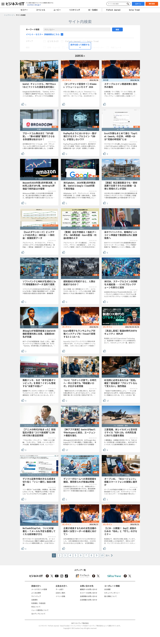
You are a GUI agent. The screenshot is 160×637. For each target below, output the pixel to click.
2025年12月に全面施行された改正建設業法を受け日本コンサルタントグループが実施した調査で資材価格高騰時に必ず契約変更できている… (120, 195)
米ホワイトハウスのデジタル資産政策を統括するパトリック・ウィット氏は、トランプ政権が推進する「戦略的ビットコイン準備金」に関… (120, 245)
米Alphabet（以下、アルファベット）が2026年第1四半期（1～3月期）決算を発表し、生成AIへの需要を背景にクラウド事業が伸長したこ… (79, 195)
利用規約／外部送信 (38, 603)
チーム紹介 (60, 589)
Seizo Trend (93, 41)
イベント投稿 (60, 596)
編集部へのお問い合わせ (88, 589)
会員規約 (34, 600)
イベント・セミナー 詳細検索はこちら (43, 34)
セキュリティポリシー (112, 593)
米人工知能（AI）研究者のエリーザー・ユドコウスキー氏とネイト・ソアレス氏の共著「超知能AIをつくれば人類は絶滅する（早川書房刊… (79, 291)
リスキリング (74, 10)
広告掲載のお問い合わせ (88, 600)
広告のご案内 (60, 593)
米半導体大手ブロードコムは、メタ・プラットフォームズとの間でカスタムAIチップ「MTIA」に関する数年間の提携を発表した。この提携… (39, 146)
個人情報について (110, 596)
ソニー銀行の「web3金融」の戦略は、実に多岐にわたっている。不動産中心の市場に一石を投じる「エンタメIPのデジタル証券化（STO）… (39, 491)
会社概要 (107, 589)
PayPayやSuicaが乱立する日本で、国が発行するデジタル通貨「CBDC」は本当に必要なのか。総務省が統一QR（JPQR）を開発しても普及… (80, 146)
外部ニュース (116, 47)
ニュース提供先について (40, 610)
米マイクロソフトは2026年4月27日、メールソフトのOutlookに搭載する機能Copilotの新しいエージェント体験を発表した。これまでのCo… (39, 541)
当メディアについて (38, 613)
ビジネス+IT (52, 41)
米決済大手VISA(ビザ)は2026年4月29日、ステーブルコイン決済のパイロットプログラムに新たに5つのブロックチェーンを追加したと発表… (120, 294)
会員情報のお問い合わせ (88, 596)
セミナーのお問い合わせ (88, 593)
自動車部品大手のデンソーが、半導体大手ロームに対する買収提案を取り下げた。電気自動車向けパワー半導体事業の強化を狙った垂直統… (79, 488)
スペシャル (40, 10)
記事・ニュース (53, 47)
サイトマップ (36, 596)
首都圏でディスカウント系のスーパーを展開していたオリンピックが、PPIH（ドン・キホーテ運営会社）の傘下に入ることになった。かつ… (39, 393)
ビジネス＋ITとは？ (34, 5)
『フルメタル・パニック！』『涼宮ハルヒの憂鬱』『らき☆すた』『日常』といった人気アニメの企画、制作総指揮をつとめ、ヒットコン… (39, 442)
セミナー (24, 10)
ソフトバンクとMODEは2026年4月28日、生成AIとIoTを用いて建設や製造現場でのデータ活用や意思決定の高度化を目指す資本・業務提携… (39, 291)
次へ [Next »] (108, 555)
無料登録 (152, 4)
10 (102, 555)
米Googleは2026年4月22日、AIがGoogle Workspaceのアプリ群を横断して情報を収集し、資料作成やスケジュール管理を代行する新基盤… (79, 442)
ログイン (138, 4)
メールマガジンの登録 (39, 589)
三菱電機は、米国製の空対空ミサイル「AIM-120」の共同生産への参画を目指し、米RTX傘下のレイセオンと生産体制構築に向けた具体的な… (120, 442)
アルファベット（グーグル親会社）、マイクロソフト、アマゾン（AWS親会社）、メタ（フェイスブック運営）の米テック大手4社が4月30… (79, 245)
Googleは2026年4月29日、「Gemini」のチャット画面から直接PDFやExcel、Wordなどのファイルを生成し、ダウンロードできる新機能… (39, 94)
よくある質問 (36, 593)
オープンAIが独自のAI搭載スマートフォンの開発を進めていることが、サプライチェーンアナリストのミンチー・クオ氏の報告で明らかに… (120, 491)
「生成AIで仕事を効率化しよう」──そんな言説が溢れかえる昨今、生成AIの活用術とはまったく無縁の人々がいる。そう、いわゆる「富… (120, 393)
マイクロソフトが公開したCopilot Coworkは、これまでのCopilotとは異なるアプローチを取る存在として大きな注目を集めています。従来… (120, 146)
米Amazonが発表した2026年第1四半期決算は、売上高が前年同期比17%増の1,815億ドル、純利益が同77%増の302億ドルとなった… (39, 195)
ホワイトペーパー (97, 47)
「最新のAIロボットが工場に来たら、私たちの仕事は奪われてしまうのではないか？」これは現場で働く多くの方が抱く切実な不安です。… (79, 393)
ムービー (57, 10)
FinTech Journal (73, 41)
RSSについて (35, 606)
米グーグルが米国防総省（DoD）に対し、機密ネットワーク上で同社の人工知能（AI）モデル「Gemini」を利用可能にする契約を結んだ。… (39, 343)
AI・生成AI (93, 10)
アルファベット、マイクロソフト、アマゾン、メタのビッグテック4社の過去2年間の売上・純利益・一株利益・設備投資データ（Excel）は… (39, 245)
